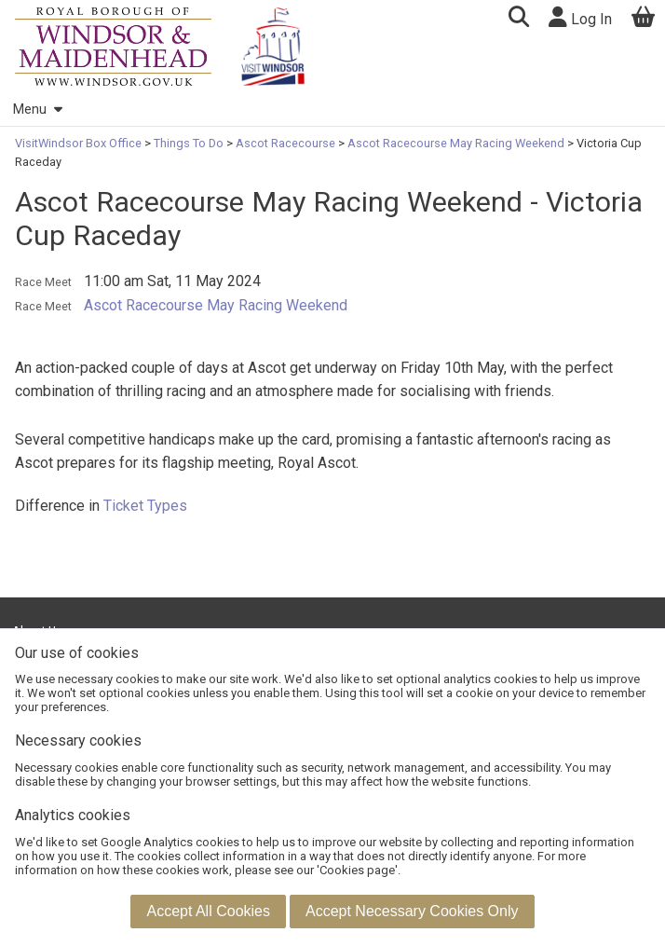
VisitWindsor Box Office (79, 143)
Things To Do (188, 143)
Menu (37, 109)
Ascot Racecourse (285, 143)
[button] (518, 19)
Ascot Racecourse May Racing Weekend (456, 143)
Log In (580, 17)
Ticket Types (145, 505)
